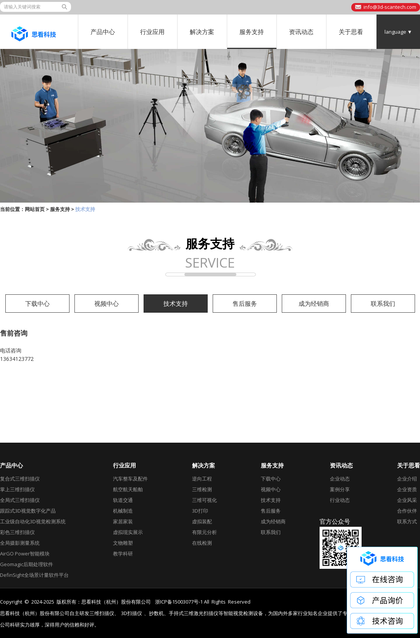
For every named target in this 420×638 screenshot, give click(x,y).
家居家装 (123, 521)
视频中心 (106, 303)
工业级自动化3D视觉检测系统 (33, 521)
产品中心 (102, 32)
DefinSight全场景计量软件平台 (34, 574)
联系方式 (407, 521)
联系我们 (383, 303)
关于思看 (351, 32)
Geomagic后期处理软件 (26, 564)
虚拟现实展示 (128, 532)
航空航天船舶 (128, 489)
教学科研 (123, 553)
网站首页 (35, 209)
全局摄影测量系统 (20, 542)
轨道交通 (123, 500)
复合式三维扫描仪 (20, 478)
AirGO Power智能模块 (25, 553)
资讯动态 (301, 32)
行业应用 (152, 32)
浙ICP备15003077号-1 (179, 601)
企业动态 (340, 478)
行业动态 (340, 500)
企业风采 (407, 500)
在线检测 (202, 542)
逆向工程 (202, 478)
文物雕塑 (123, 542)
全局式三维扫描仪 (20, 500)
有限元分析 (204, 532)
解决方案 (202, 32)
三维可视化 (204, 500)
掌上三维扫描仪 (17, 489)
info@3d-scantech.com (389, 6)
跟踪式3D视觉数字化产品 (28, 510)
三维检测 (202, 489)
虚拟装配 (202, 521)
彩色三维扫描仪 (17, 532)
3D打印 (200, 510)
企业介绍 (407, 478)
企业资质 (407, 489)
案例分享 (340, 489)
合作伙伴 (407, 510)
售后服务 (245, 303)
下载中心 (37, 303)
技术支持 (175, 303)
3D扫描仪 (131, 613)
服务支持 (251, 32)
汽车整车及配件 (130, 478)
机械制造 (123, 510)
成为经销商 (314, 303)
